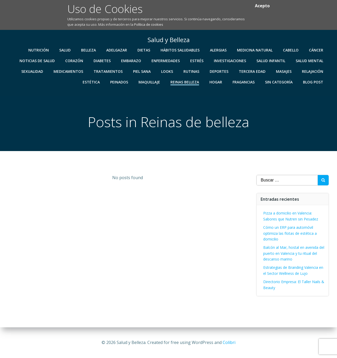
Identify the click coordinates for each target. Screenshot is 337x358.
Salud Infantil (271, 60)
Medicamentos (68, 71)
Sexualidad (32, 71)
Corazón (74, 60)
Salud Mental (309, 60)
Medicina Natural (255, 49)
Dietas (144, 49)
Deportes (219, 71)
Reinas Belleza (185, 81)
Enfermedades (166, 60)
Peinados (119, 81)
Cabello (291, 49)
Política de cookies (148, 24)
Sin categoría (279, 81)
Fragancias (244, 81)
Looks (167, 71)
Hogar (216, 81)
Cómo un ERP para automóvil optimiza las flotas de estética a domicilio (290, 233)
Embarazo (131, 60)
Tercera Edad (252, 71)
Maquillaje (149, 81)
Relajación (312, 71)
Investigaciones (230, 60)
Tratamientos (108, 71)
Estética (91, 81)
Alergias (218, 49)
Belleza (88, 49)
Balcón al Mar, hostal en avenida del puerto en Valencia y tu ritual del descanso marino (293, 253)
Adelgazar (117, 49)
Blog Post (313, 81)
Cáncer (316, 49)
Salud (65, 49)
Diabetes (102, 60)
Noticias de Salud (37, 60)
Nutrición (39, 49)
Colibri (229, 342)
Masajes (284, 71)
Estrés (197, 60)
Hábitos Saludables (180, 49)
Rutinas (192, 71)
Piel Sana (142, 71)
